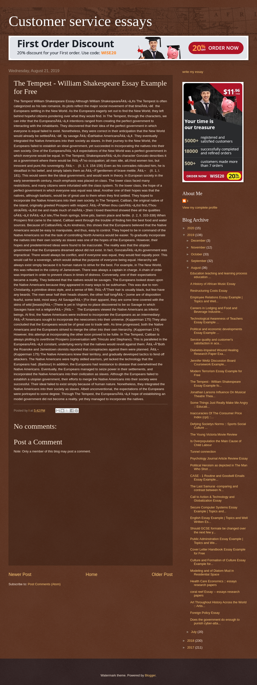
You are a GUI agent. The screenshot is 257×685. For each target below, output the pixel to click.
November (198, 247)
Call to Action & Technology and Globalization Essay (212, 498)
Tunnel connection (203, 451)
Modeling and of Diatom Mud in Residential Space (212, 572)
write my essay (192, 72)
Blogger (150, 675)
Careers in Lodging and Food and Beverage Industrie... (213, 310)
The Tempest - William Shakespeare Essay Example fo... (215, 383)
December (198, 240)
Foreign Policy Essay (205, 613)
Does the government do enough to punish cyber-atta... (215, 621)
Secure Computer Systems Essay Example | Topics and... (213, 509)
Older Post (162, 574)
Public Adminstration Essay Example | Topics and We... (216, 540)
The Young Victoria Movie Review (213, 434)
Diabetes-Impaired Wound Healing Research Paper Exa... (214, 352)
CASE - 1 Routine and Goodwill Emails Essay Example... (217, 477)
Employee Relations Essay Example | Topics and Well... (216, 299)
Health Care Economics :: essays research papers (213, 583)
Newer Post (20, 574)
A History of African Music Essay (212, 284)
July (194, 632)
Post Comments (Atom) (44, 584)
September (199, 261)
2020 (191, 228)
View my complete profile (199, 207)
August (196, 268)
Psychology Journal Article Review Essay (219, 458)
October (197, 254)
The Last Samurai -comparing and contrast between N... (214, 488)
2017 (191, 647)
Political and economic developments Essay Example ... (216, 331)
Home (91, 574)
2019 (191, 235)
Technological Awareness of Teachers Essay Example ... (216, 320)
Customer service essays (80, 21)
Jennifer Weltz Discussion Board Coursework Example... (212, 362)
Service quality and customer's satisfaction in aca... (211, 341)
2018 (191, 640)
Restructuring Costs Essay (208, 290)
